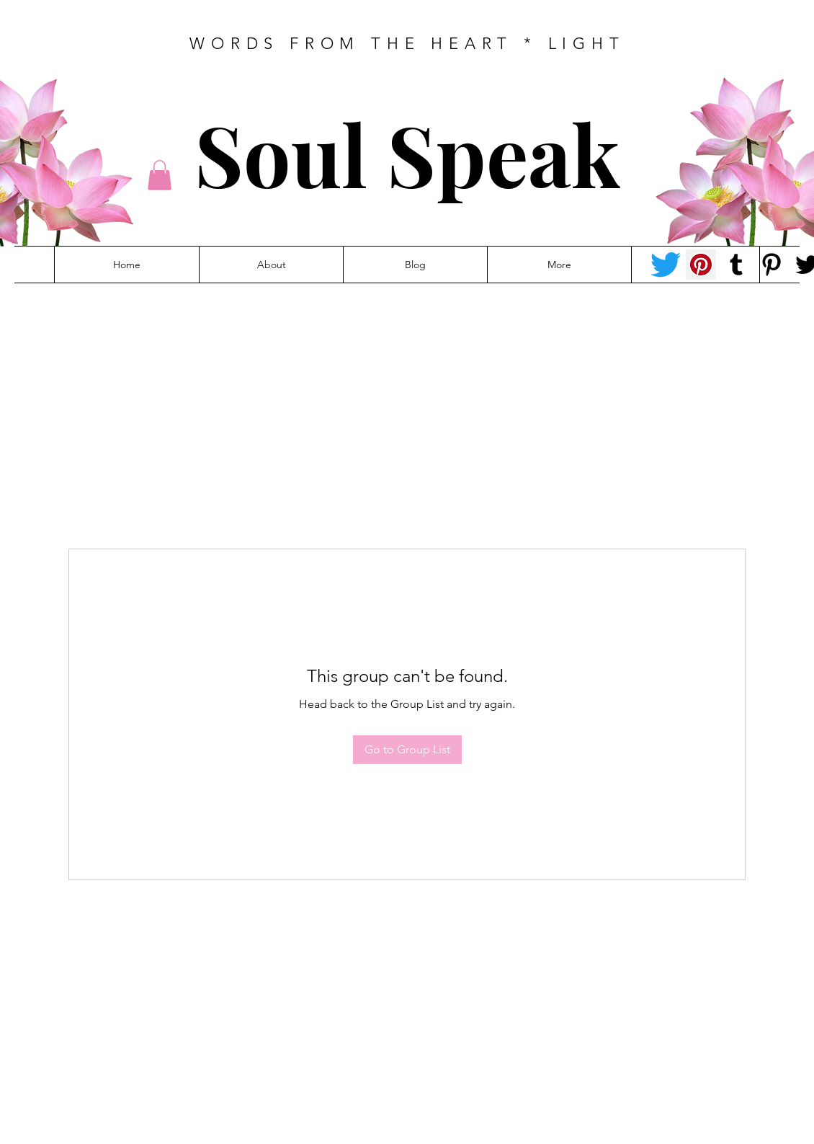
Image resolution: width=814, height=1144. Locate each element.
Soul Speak (407, 153)
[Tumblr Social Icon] (736, 264)
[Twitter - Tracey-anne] (665, 264)
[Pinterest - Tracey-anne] (701, 264)
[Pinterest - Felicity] (771, 264)
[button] (159, 175)
